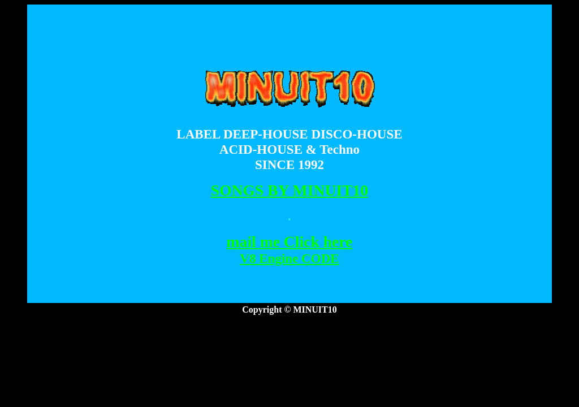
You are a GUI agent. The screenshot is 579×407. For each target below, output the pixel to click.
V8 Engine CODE (289, 258)
